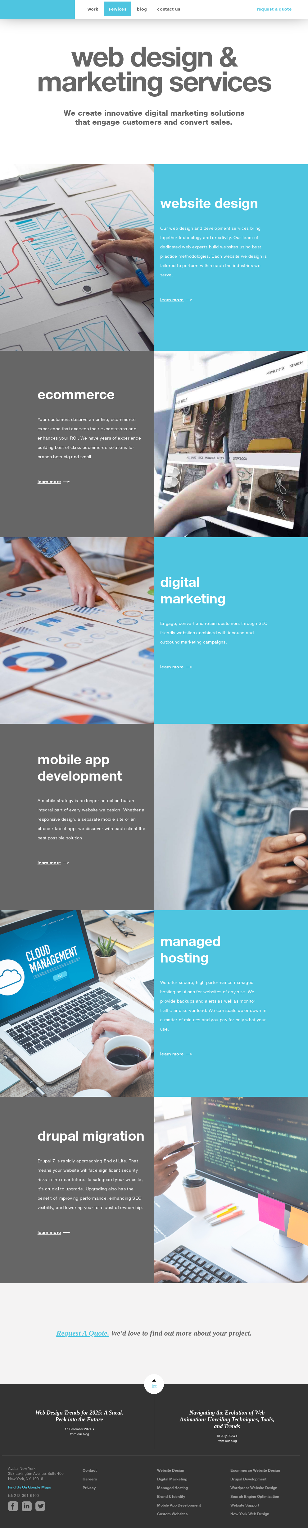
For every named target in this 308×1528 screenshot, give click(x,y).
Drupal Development (248, 1478)
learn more (172, 299)
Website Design (170, 1470)
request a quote (274, 9)
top (154, 1385)
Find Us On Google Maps (29, 1486)
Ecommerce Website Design (255, 1470)
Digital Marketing (172, 1478)
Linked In (27, 1506)
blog (142, 9)
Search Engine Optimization (254, 1496)
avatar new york (36, 9)
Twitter (40, 1506)
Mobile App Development (179, 1505)
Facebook (13, 1506)
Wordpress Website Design (253, 1487)
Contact (90, 1470)
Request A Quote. (82, 1333)
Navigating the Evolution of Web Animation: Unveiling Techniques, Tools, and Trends (227, 1419)
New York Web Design (249, 1513)
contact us (168, 9)
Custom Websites (172, 1513)
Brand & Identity (171, 1496)
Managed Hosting (172, 1487)
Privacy (89, 1487)
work (93, 9)
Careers (90, 1478)
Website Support (244, 1505)
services (117, 9)
